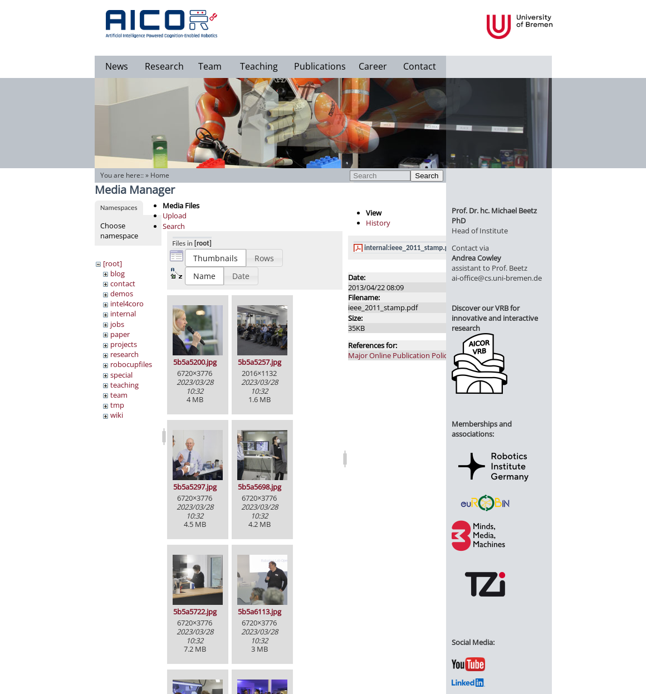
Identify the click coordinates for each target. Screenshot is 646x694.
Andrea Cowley (476, 258)
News (116, 66)
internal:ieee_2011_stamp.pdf (409, 247)
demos (121, 294)
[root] (112, 263)
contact (122, 283)
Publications (320, 66)
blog (117, 273)
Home (159, 175)
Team (210, 66)
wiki (116, 415)
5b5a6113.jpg (259, 612)
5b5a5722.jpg (195, 612)
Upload (175, 216)
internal (123, 314)
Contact (419, 66)
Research (164, 66)
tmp (117, 405)
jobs (117, 324)
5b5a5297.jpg (195, 487)
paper (120, 334)
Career (373, 66)
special (121, 375)
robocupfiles (131, 364)
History (378, 223)
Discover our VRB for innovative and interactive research (495, 318)
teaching (124, 385)
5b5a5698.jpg (259, 487)
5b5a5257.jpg (259, 362)
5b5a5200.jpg (195, 362)
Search (426, 176)
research (124, 354)
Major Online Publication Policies (402, 355)
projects (123, 344)
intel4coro (127, 304)
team (119, 395)
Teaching (259, 66)
